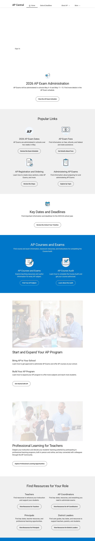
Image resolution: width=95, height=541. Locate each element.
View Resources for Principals (29, 527)
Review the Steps (29, 184)
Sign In (17, 49)
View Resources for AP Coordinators (66, 506)
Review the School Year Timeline (48, 225)
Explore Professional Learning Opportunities (30, 464)
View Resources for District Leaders (66, 527)
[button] (77, 4)
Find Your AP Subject (29, 283)
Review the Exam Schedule (29, 151)
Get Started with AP (21, 384)
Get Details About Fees (65, 151)
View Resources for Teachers (29, 506)
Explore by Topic (65, 184)
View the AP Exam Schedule (47, 99)
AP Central (18, 5)
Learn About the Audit (65, 283)
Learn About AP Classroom (37, 49)
